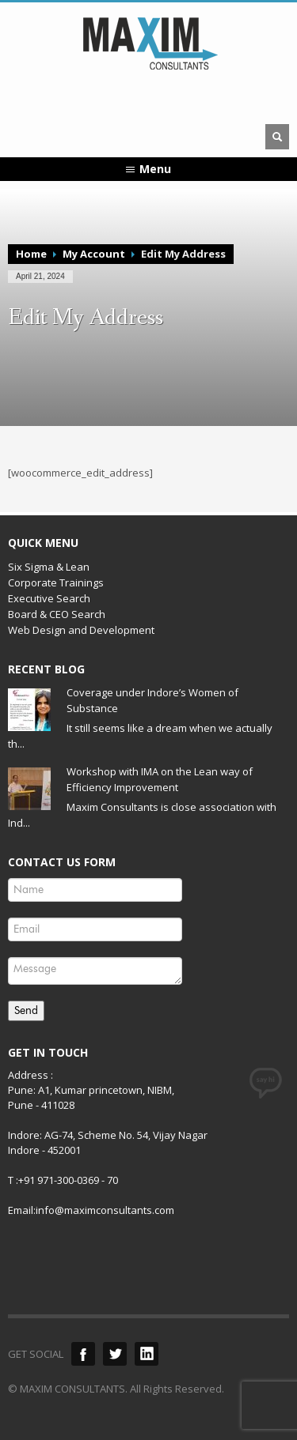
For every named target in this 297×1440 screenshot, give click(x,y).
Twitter (115, 1354)
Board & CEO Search (56, 614)
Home (31, 254)
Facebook (83, 1354)
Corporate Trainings (56, 582)
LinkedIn (146, 1354)
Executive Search (49, 598)
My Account (94, 254)
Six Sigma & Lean (48, 567)
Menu (155, 168)
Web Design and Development (81, 630)
